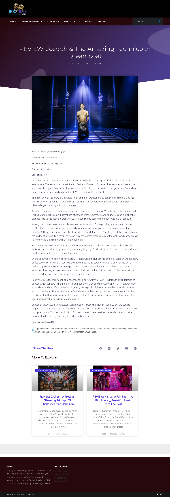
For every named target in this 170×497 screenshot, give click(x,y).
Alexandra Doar (47, 328)
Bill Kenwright (82, 328)
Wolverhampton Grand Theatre (83, 332)
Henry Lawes (96, 328)
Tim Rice (65, 332)
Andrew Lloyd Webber (65, 328)
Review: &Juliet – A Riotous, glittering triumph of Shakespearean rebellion (57, 400)
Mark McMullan (52, 332)
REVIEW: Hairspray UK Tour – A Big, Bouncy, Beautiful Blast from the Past (112, 400)
